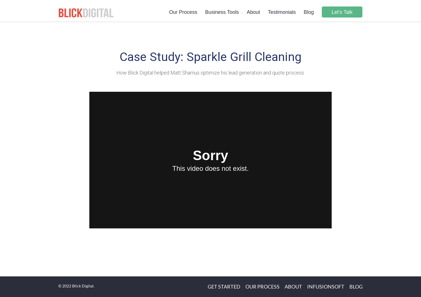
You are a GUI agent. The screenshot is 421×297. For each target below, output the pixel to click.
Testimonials (282, 12)
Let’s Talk (342, 12)
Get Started (224, 286)
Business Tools (222, 12)
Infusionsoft (325, 286)
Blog (309, 12)
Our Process (183, 12)
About (253, 12)
